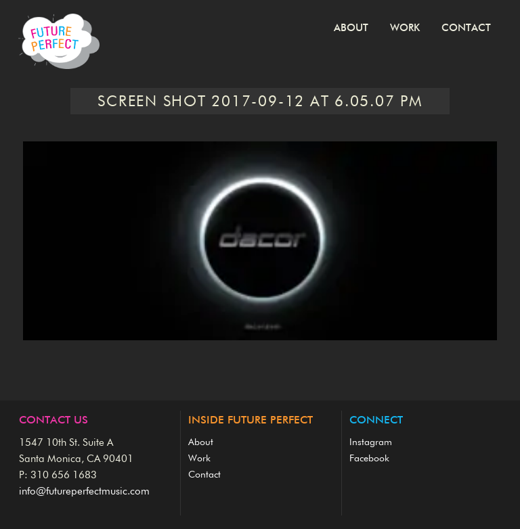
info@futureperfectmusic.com (84, 491)
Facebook (369, 458)
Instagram (370, 442)
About (351, 28)
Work (405, 28)
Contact (466, 28)
